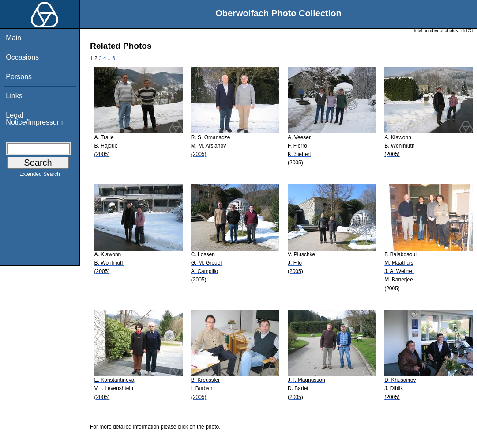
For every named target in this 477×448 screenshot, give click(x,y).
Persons (19, 76)
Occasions (22, 57)
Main (13, 38)
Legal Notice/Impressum (34, 118)
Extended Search (39, 175)
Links (14, 95)
